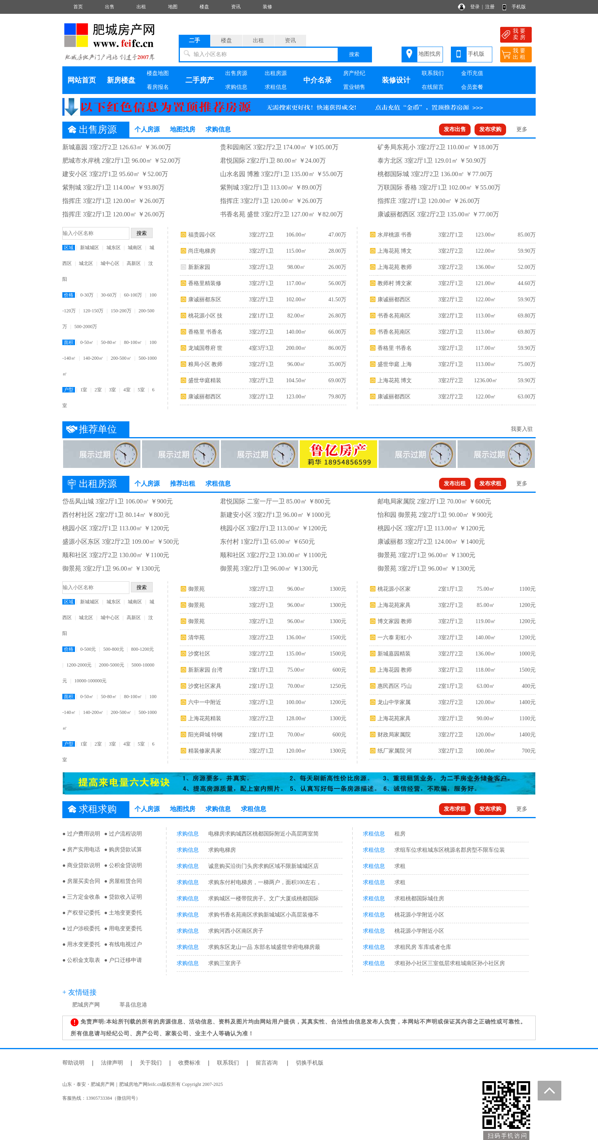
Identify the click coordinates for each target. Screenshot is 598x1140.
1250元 (338, 686)
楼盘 (204, 6)
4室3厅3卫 (261, 348)
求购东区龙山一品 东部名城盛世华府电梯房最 (264, 947)
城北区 (86, 263)
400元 (529, 686)
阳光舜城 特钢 (205, 735)
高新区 (134, 263)
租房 (400, 834)
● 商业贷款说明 (81, 865)
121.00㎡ (485, 283)
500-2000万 (85, 326)
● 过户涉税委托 (81, 929)
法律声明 (112, 1063)
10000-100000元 (90, 681)
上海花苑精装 (204, 718)
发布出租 (455, 483)
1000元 (527, 654)
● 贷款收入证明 (123, 897)
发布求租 (490, 483)
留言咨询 (267, 1063)
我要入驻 (522, 429)
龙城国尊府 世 (205, 348)
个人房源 (147, 129)
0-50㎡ (86, 342)
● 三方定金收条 (81, 897)
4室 (127, 390)
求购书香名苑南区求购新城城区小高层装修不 (263, 915)
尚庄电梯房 (202, 251)
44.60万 (527, 283)
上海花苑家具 (394, 605)
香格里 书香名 (205, 332)
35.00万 (337, 364)
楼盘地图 (158, 73)
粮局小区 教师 (205, 364)
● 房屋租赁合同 (123, 881)
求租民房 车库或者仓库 (422, 947)
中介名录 (317, 80)
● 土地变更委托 (123, 913)
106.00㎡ (296, 235)
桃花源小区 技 (205, 316)
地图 (173, 6)
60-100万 (133, 295)
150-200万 (121, 311)
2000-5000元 (111, 665)
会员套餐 (472, 87)
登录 (475, 6)
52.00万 (527, 267)
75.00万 (527, 364)
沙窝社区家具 (204, 686)
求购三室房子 (224, 963)
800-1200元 (142, 649)
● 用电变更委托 (123, 929)
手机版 (519, 6)
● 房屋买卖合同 (81, 881)
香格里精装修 (204, 283)
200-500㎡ (121, 358)
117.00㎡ (296, 283)
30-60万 (109, 295)
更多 (521, 129)
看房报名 (158, 87)
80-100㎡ (133, 342)
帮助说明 (73, 1063)
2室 (98, 390)
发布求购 (490, 129)
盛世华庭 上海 (394, 364)
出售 (109, 6)
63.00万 (527, 397)
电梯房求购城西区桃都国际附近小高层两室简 (263, 834)
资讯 (236, 6)
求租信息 (276, 87)
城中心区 (110, 263)
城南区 (135, 247)
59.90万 (527, 251)
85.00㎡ (486, 605)
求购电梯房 (222, 850)
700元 (529, 751)
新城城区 (89, 247)
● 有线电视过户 (123, 944)
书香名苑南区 (394, 316)
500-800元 (113, 649)
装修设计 (396, 80)
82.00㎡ (296, 316)
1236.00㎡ (485, 380)
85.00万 (527, 235)
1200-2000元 (79, 665)
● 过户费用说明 (81, 834)
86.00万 (337, 348)
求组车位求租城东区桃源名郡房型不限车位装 (449, 850)
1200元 (338, 702)
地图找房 (430, 54)
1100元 (527, 589)
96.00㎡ (296, 364)
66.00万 (337, 332)
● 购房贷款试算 (123, 850)
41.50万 (337, 299)
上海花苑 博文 (394, 251)
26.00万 (337, 267)
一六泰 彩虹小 (394, 637)
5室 (141, 390)
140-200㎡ (93, 358)
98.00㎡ (296, 267)
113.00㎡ (485, 316)
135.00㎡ (296, 654)
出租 (141, 6)
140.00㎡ (296, 332)
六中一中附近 (204, 702)
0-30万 (86, 295)
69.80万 (527, 316)
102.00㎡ (296, 299)
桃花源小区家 (394, 589)
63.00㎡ (486, 686)
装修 (267, 6)
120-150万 (93, 311)
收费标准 (189, 1063)
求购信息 (236, 87)
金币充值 (472, 73)
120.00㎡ (296, 751)
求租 (400, 866)
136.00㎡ (485, 267)
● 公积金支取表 (81, 960)
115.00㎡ (296, 251)
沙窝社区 (199, 654)
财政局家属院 (394, 735)
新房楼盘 (121, 80)
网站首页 (81, 80)
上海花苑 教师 (394, 267)
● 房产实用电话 (81, 850)
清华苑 (196, 637)
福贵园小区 (202, 235)
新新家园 (199, 267)
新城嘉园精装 (394, 654)
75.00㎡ (296, 670)
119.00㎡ (485, 621)
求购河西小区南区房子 (235, 931)
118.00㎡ (485, 670)
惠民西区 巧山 (394, 686)
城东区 (114, 247)
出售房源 (236, 73)
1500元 (338, 637)
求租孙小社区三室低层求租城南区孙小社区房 (449, 963)
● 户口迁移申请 (123, 960)
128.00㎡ (296, 718)
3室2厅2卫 (261, 235)
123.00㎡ (296, 397)
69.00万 (337, 380)
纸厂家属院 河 (394, 751)
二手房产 (199, 80)
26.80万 (337, 316)
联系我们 (433, 73)
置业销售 (354, 87)
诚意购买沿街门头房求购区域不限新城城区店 (263, 866)
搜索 (354, 54)
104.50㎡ (296, 380)
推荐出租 (182, 483)
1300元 (338, 589)
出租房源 (276, 73)
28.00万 (337, 251)
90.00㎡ (486, 718)
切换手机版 (309, 1063)
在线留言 (433, 87)
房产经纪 (354, 73)
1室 (83, 390)
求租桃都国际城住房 (419, 898)
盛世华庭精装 (204, 380)
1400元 (527, 702)
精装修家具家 (204, 751)
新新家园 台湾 (205, 670)
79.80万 (337, 397)
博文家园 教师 (394, 621)
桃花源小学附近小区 (419, 915)
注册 (490, 6)
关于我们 (151, 1063)
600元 (339, 670)
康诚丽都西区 (204, 397)
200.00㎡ (296, 348)
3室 (112, 390)
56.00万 (337, 283)
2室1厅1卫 (261, 316)
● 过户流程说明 (123, 834)
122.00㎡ (485, 251)
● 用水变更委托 (81, 944)
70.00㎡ (296, 686)
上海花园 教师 (394, 670)
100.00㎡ (296, 702)
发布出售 (455, 129)
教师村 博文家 (394, 283)
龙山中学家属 (394, 702)
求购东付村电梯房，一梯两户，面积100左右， (264, 882)
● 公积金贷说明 (123, 865)
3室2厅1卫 (261, 251)
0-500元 (88, 649)
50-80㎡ (109, 342)
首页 (78, 6)
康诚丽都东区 (204, 299)
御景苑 (196, 589)
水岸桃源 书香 (394, 235)
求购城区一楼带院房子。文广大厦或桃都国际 (263, 898)
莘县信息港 (133, 1005)
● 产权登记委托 (81, 913)
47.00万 (337, 235)
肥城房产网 (86, 1005)
